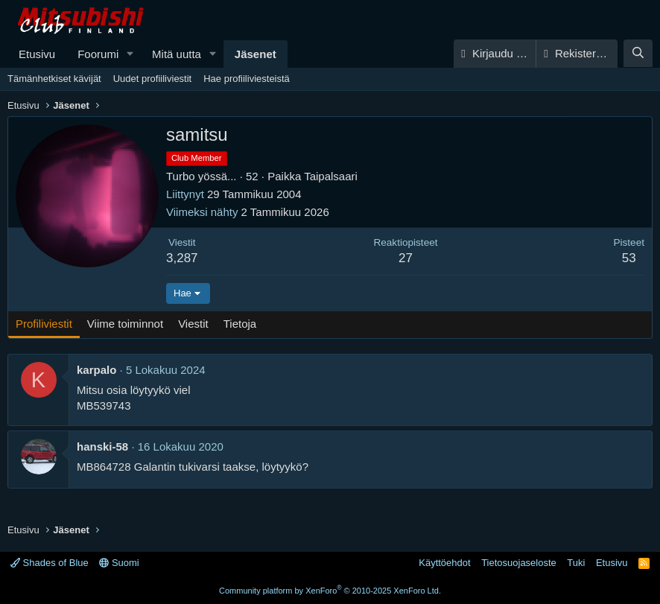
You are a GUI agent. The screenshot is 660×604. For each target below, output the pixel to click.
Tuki (576, 562)
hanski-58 (102, 446)
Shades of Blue (49, 562)
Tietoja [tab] (239, 323)
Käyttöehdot (444, 562)
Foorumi (97, 54)
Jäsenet (255, 54)
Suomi (119, 562)
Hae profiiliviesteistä (246, 78)
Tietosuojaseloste (518, 562)
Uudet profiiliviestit (152, 78)
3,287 (182, 258)
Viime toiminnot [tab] (125, 323)
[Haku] (638, 53)
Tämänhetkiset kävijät (54, 78)
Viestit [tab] (193, 323)
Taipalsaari (331, 176)
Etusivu (37, 54)
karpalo (96, 369)
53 (629, 258)
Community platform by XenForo (330, 590)
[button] (130, 54)
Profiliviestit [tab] (44, 323)
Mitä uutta (176, 54)
